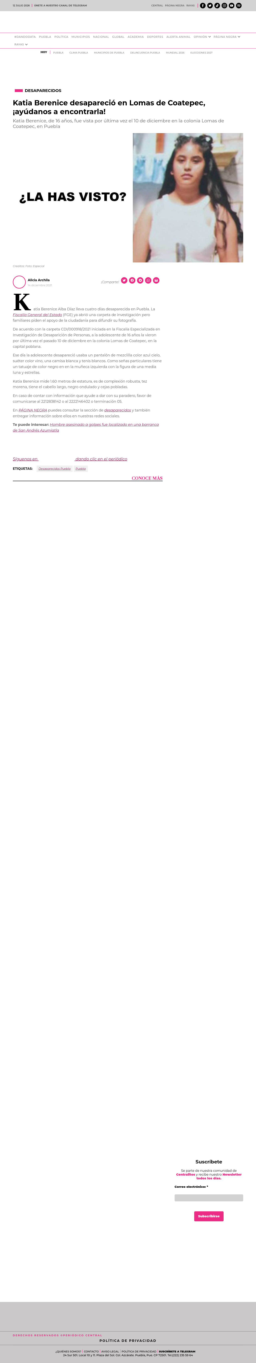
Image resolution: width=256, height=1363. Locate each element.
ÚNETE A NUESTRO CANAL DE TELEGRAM (60, 5)
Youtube (231, 5)
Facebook (202, 5)
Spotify (238, 5)
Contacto (91, 1351)
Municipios (81, 36)
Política (61, 36)
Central (157, 5)
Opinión (200, 36)
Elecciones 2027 (201, 52)
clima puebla (78, 52)
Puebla (45, 36)
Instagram (224, 5)
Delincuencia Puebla (145, 52)
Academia (136, 36)
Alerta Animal (178, 36)
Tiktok (217, 5)
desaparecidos (117, 410)
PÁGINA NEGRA (33, 410)
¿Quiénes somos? (68, 1351)
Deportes (155, 36)
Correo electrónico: (191, 1187)
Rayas (190, 5)
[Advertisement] (209, 1260)
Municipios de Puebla (109, 52)
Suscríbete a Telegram (177, 1351)
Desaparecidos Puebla (55, 469)
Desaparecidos (43, 90)
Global (118, 36)
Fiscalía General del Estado (37, 315)
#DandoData (25, 36)
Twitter (210, 5)
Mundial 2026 (175, 52)
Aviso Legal (110, 1351)
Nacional (101, 36)
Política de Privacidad (128, 1341)
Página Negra (174, 5)
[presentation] (209, 37)
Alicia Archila (39, 280)
